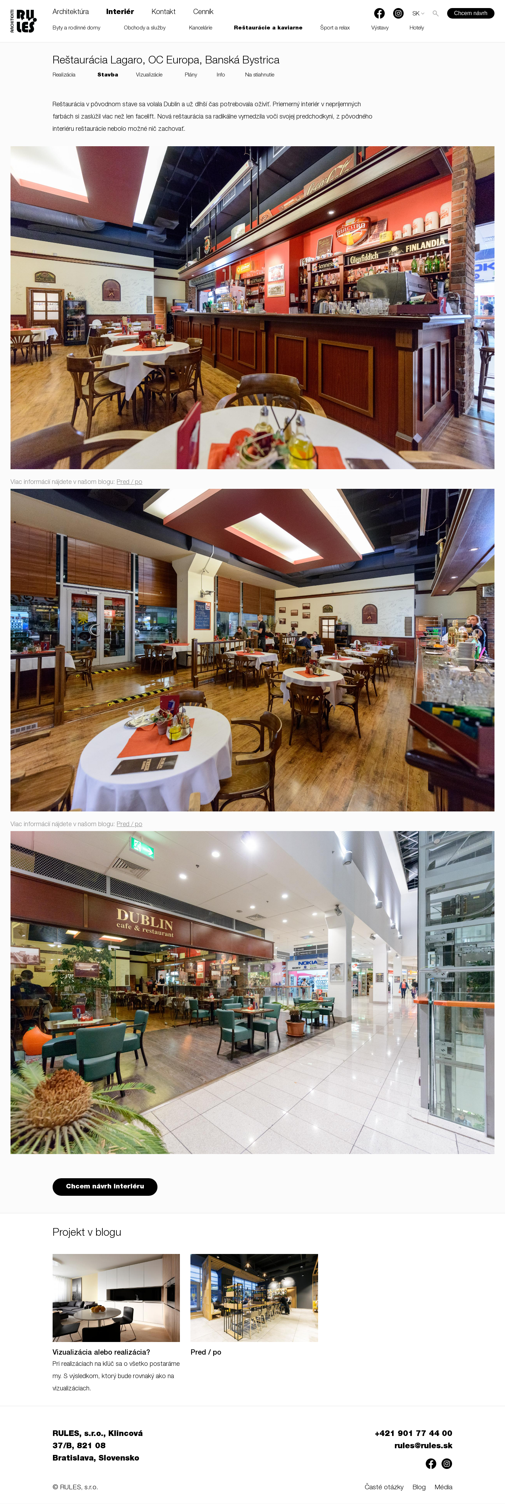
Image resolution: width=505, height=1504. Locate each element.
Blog (419, 1488)
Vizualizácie (149, 75)
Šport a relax (335, 28)
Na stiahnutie (259, 75)
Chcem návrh (470, 13)
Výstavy (380, 28)
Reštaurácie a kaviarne (268, 28)
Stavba (107, 75)
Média (443, 1488)
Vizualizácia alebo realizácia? (101, 1353)
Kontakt (164, 12)
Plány (191, 75)
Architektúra (71, 12)
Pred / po (129, 482)
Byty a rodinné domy (76, 28)
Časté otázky (384, 1488)
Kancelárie (200, 28)
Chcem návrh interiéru (105, 1187)
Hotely (417, 28)
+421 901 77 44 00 (413, 1435)
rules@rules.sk (423, 1447)
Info (221, 75)
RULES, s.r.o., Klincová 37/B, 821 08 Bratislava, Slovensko (98, 1447)
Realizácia (64, 75)
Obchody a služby (145, 28)
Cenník (203, 12)
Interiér (120, 12)
